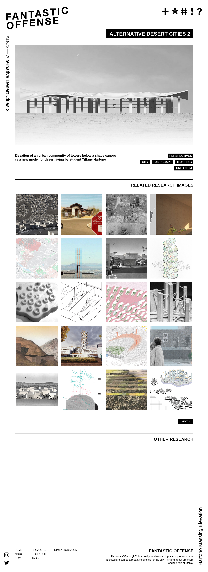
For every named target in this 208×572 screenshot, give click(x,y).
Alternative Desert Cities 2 (7, 83)
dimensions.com (66, 550)
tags (35, 558)
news (18, 558)
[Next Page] (185, 421)
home (18, 550)
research (39, 554)
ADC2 (7, 41)
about (19, 554)
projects (39, 550)
